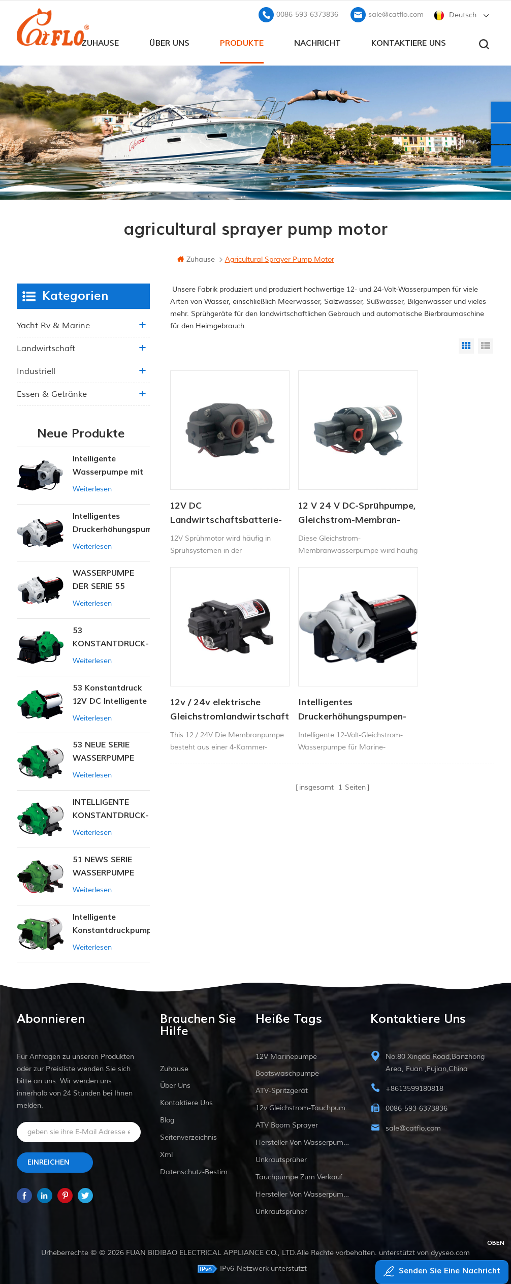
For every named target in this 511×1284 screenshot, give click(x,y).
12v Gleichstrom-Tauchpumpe (303, 1106)
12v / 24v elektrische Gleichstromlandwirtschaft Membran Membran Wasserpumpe (439, 493)
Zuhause (100, 41)
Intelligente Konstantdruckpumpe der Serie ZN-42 (111, 922)
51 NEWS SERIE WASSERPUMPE (103, 864)
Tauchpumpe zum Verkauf (299, 1175)
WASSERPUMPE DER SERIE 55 (103, 578)
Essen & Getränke (52, 393)
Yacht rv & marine (53, 324)
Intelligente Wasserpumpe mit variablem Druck (108, 464)
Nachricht (317, 41)
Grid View (466, 344)
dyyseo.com (450, 1251)
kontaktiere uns (408, 41)
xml (166, 1153)
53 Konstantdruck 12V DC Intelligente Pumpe (110, 693)
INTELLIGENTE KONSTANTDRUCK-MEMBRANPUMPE (111, 808)
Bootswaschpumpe (287, 1072)
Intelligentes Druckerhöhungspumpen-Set (220, 671)
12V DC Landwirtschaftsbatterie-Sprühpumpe (220, 493)
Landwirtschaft (46, 347)
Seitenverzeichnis (188, 1136)
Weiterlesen (92, 487)
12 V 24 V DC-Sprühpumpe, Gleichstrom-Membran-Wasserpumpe (310, 493)
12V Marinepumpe (286, 1055)
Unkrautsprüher (281, 1158)
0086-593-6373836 (307, 13)
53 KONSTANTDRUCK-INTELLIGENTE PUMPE (111, 636)
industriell (36, 370)
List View (485, 344)
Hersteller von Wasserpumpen (303, 1141)
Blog (167, 1118)
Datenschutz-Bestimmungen (198, 1170)
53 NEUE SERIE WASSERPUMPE (103, 750)
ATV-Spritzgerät (282, 1089)
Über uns (169, 41)
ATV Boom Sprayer (287, 1123)
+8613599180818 (414, 1087)
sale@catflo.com (396, 13)
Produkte (242, 41)
